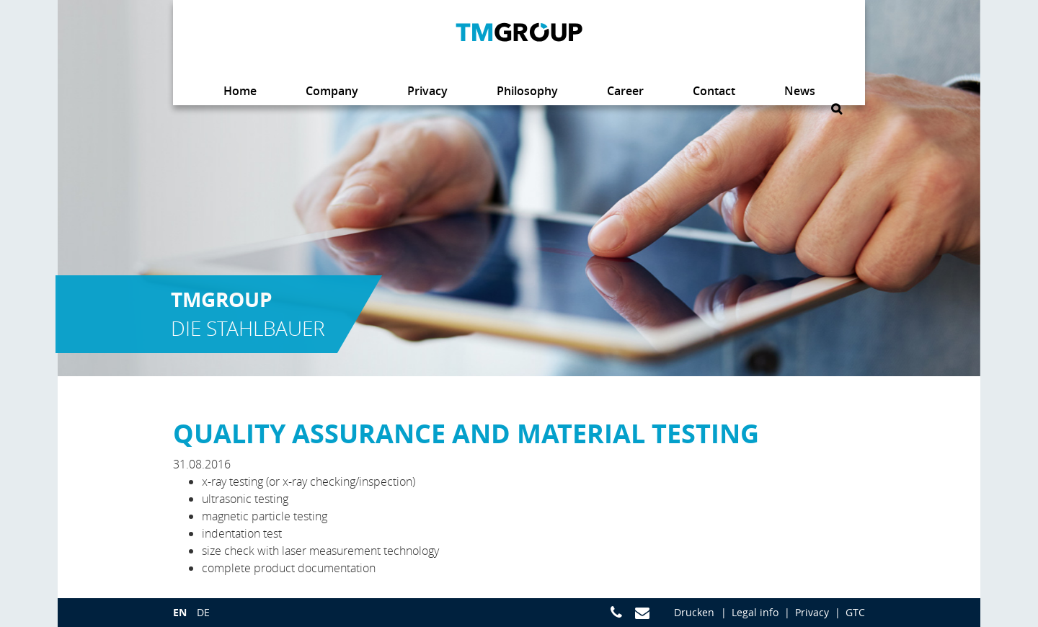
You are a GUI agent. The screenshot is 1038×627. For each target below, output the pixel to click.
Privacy (812, 612)
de (203, 612)
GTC (855, 612)
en (180, 612)
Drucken (694, 612)
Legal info (755, 612)
